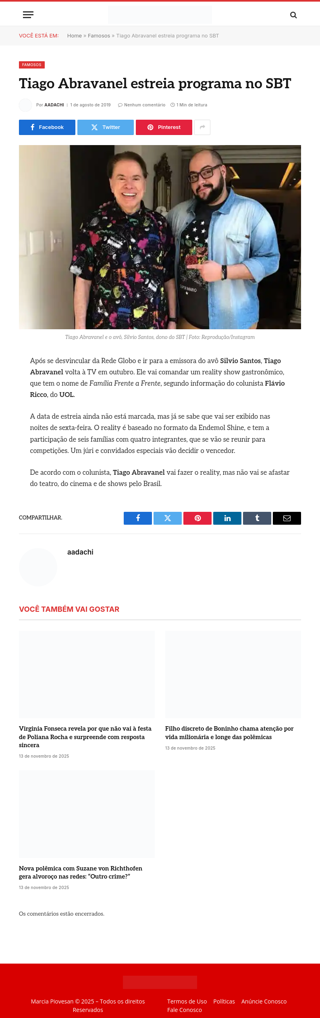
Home (74, 35)
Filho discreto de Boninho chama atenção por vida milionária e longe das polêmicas (229, 732)
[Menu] (28, 15)
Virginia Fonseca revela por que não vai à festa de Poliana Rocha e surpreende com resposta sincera (85, 737)
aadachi (54, 104)
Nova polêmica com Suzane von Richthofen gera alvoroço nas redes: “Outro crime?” (80, 872)
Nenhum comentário (142, 104)
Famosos (99, 35)
